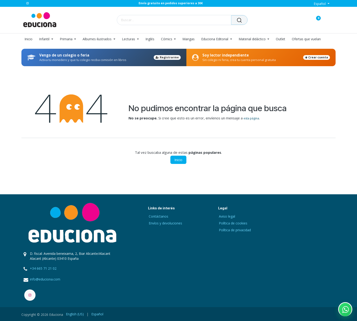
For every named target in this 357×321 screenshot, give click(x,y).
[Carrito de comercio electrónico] (302, 20)
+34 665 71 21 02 (43, 268)
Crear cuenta (316, 57)
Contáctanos (158, 216)
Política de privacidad (235, 230)
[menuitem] (30, 39)
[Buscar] (239, 20)
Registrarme (167, 57)
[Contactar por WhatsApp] (345, 309)
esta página (251, 118)
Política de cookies (233, 223)
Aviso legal (227, 216)
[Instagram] (27, 3)
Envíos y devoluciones (165, 223)
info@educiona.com (45, 279)
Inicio (178, 160)
